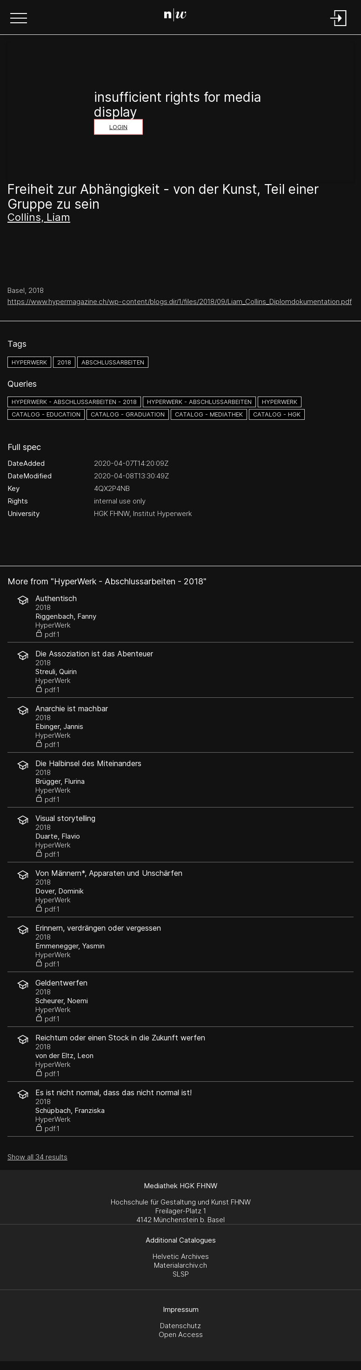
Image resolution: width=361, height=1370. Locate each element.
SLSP (181, 1274)
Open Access (181, 1334)
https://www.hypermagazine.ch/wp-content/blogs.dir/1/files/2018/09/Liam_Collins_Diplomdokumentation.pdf (179, 301)
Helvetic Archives (181, 1256)
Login (118, 127)
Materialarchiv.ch (180, 1265)
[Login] (339, 26)
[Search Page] (179, 16)
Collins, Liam (38, 217)
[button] (18, 19)
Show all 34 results (37, 1156)
